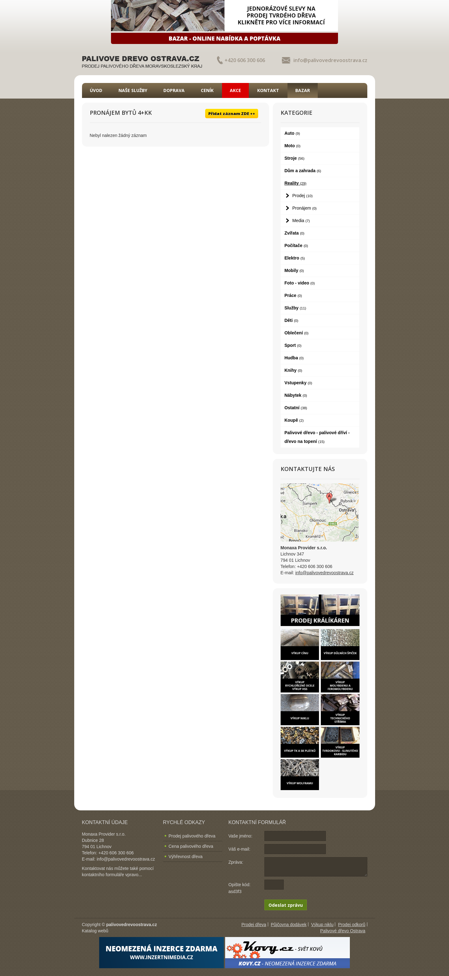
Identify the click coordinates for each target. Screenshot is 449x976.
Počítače (296, 245)
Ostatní (295, 407)
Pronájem (304, 208)
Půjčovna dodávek (289, 924)
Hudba (294, 357)
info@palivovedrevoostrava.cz (330, 60)
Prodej (302, 195)
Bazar (302, 90)
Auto (292, 133)
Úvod (96, 90)
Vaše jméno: (241, 835)
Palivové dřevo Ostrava (342, 930)
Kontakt (268, 90)
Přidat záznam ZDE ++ (231, 113)
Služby (295, 307)
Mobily (294, 270)
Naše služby (132, 90)
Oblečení (296, 332)
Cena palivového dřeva (191, 846)
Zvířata (294, 233)
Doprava (174, 90)
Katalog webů (95, 930)
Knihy (293, 370)
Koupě (294, 420)
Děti (291, 320)
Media (301, 220)
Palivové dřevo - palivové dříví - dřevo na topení (317, 437)
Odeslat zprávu (285, 905)
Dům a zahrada (302, 170)
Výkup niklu (322, 924)
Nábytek (295, 395)
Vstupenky (298, 382)
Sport (293, 345)
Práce (293, 295)
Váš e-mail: (239, 849)
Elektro (294, 257)
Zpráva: (236, 862)
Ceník (207, 90)
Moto (292, 145)
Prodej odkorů (351, 924)
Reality (295, 183)
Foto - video (299, 282)
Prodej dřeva (253, 924)
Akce (235, 90)
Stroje (294, 158)
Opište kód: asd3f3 (240, 888)
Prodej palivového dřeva (192, 835)
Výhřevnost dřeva (186, 856)
